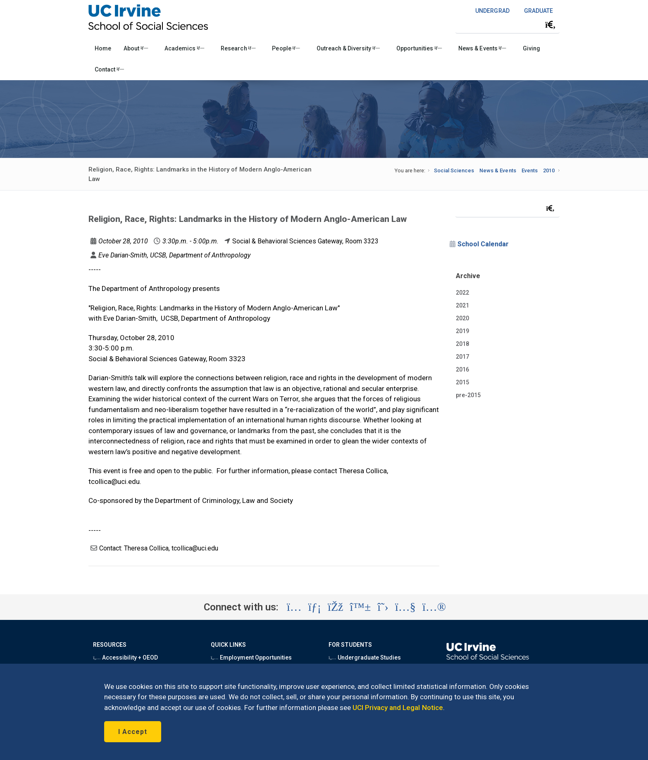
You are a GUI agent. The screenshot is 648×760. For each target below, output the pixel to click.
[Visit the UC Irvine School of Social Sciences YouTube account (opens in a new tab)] (405, 607)
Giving (531, 48)
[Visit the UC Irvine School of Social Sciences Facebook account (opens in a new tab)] (335, 607)
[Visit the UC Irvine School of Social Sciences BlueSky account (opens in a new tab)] (360, 607)
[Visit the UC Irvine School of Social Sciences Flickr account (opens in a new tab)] (434, 607)
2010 (549, 170)
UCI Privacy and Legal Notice (398, 707)
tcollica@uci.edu (114, 481)
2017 (462, 356)
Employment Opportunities (251, 657)
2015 (462, 382)
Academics (184, 48)
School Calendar (483, 244)
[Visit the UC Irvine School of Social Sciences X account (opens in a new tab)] (382, 607)
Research (238, 48)
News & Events (482, 48)
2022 (462, 292)
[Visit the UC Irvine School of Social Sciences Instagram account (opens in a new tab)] (294, 607)
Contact (109, 69)
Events (530, 170)
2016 (462, 369)
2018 (462, 344)
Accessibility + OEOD (125, 657)
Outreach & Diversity (348, 48)
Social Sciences (454, 170)
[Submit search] (550, 25)
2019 (462, 331)
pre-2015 (468, 395)
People (286, 48)
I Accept (132, 732)
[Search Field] (507, 24)
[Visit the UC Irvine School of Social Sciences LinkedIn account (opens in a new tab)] (314, 607)
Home (103, 48)
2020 (462, 318)
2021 (462, 305)
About (136, 48)
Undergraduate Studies (365, 657)
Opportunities (419, 48)
